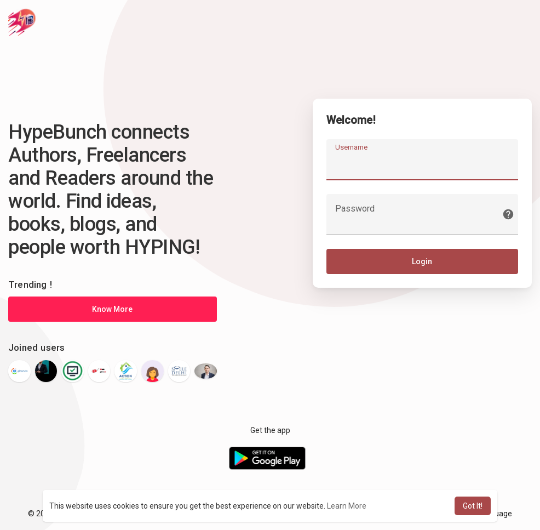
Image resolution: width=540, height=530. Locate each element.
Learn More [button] (346, 505)
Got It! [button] (472, 505)
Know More (112, 309)
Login (422, 261)
